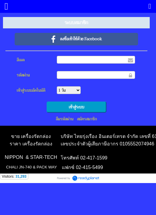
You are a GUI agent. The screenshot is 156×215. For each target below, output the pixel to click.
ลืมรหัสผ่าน (65, 119)
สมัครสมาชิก (87, 119)
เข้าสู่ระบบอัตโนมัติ (31, 90)
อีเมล (21, 59)
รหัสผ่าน (23, 75)
